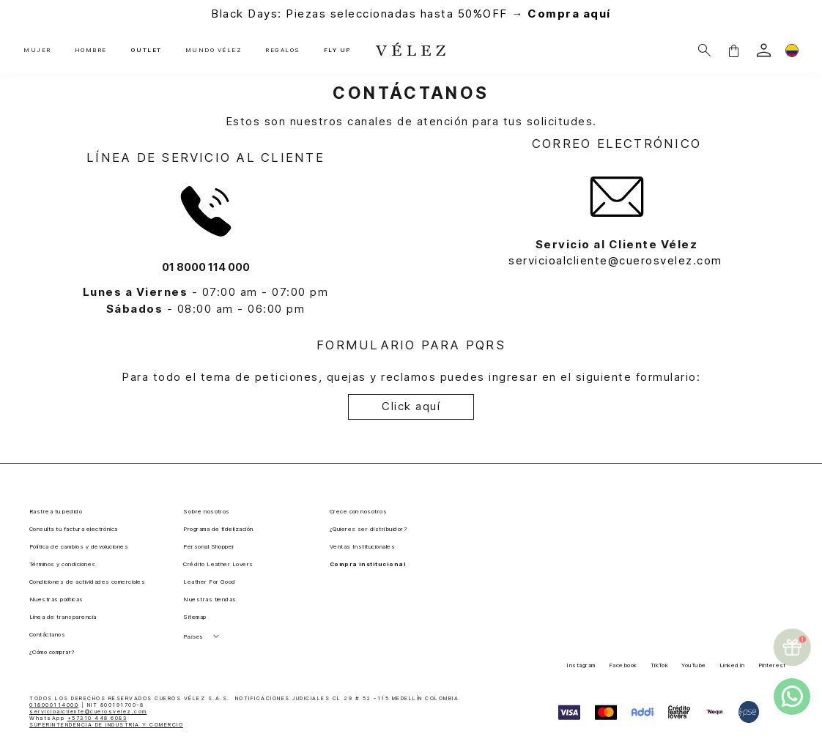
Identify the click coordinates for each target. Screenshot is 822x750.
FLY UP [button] (335, 50)
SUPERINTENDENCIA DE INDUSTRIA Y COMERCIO (106, 724)
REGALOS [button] (281, 50)
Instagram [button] (580, 665)
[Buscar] (704, 50)
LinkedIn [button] (732, 665)
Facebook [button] (623, 665)
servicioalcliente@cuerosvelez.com (616, 260)
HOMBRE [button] (91, 50)
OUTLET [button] (145, 50)
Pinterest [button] (772, 665)
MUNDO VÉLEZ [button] (212, 50)
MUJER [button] (37, 50)
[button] (733, 50)
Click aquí (411, 406)
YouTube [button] (693, 665)
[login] (764, 50)
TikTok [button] (660, 665)
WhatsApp (78, 718)
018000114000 (53, 705)
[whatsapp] (792, 696)
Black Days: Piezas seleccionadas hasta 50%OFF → (411, 13)
